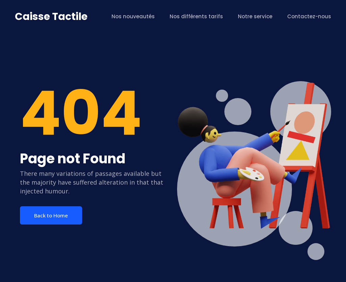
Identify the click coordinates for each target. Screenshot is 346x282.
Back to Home (51, 215)
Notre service (255, 16)
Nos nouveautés (133, 16)
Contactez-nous (309, 16)
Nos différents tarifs (196, 16)
